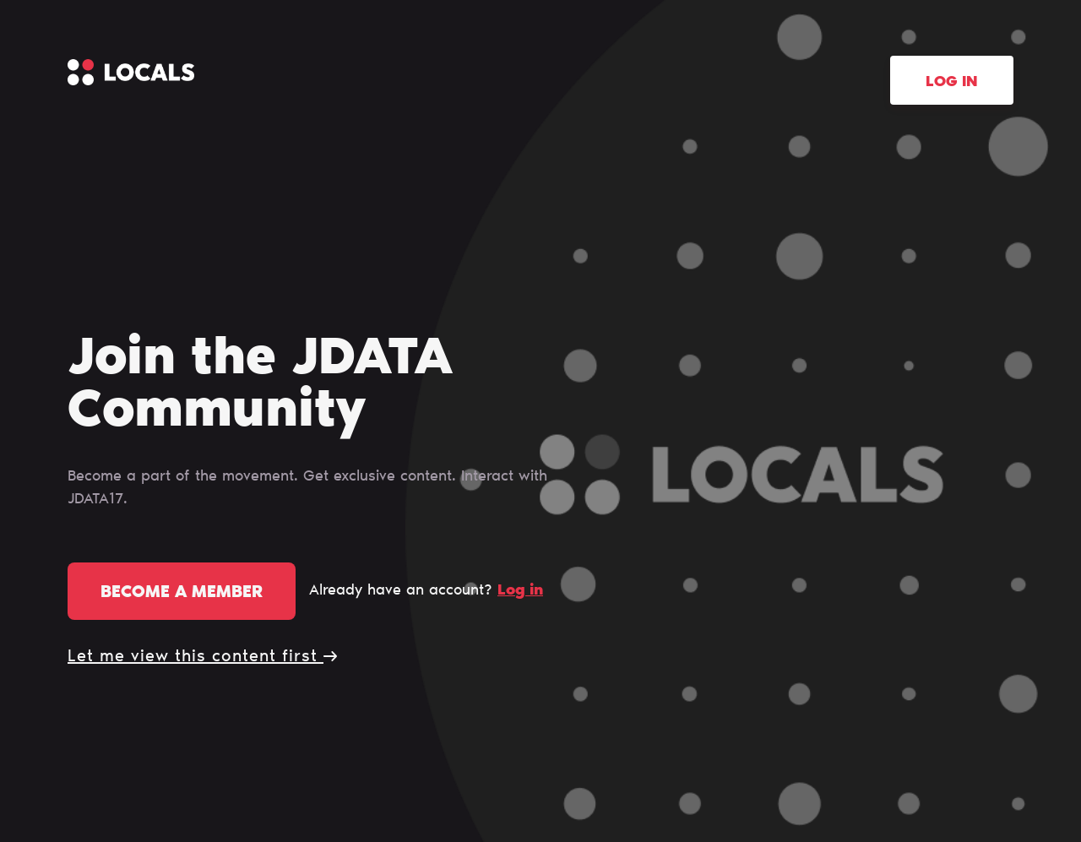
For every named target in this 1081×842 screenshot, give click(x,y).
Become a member (181, 592)
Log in (952, 82)
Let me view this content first (202, 657)
